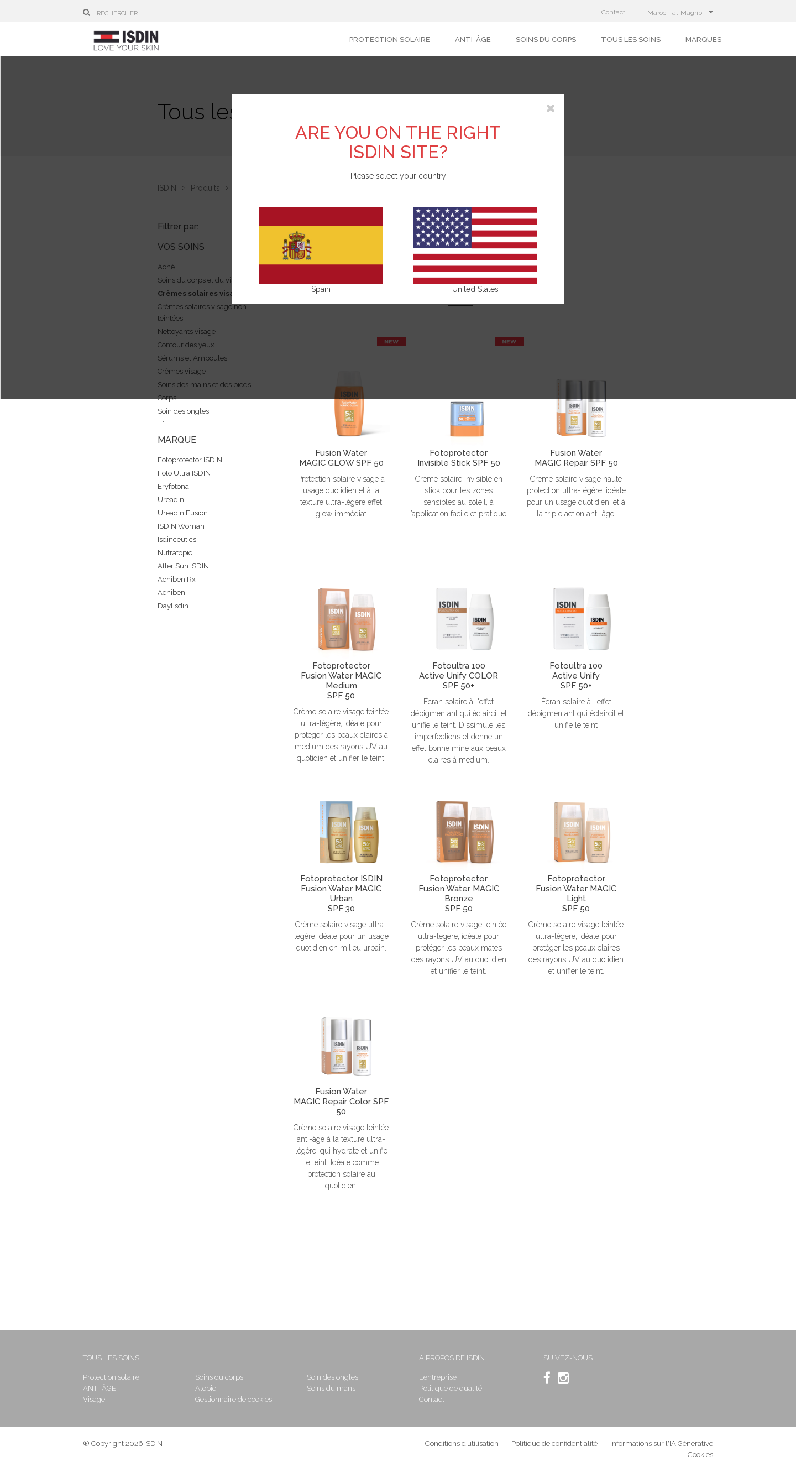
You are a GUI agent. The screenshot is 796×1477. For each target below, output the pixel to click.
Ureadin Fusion (183, 513)
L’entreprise (438, 1377)
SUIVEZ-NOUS (568, 1358)
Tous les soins (631, 39)
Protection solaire (389, 39)
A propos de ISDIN (452, 1358)
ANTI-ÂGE (473, 39)
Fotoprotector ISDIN (190, 460)
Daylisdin (173, 606)
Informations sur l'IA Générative (661, 1443)
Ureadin (171, 499)
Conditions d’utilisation (462, 1443)
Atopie (205, 1388)
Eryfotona (173, 486)
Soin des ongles (183, 411)
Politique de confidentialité (555, 1443)
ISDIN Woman (181, 526)
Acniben (171, 592)
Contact (613, 12)
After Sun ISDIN (183, 566)
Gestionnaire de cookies (233, 1399)
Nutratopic (175, 553)
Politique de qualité (450, 1388)
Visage (94, 1399)
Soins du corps (546, 39)
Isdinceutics (177, 539)
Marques (703, 39)
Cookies (700, 1454)
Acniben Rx (177, 579)
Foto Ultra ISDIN (184, 473)
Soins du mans (331, 1388)
